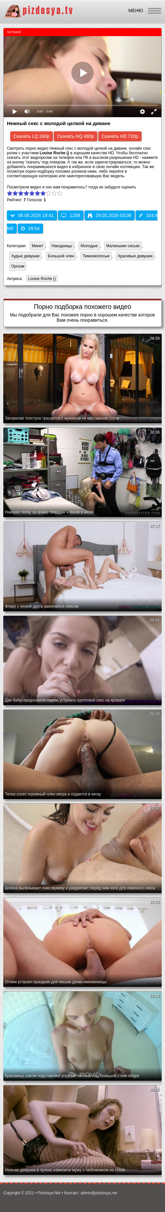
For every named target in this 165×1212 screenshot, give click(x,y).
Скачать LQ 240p (31, 136)
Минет (37, 246)
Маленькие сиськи (122, 246)
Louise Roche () (41, 279)
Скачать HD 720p (119, 136)
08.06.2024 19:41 (32, 215)
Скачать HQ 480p (75, 136)
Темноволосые (96, 256)
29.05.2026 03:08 (109, 215)
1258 (70, 215)
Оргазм (17, 266)
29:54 (30, 228)
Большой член (61, 256)
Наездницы (62, 246)
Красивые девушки (135, 256)
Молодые (89, 246)
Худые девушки (25, 256)
